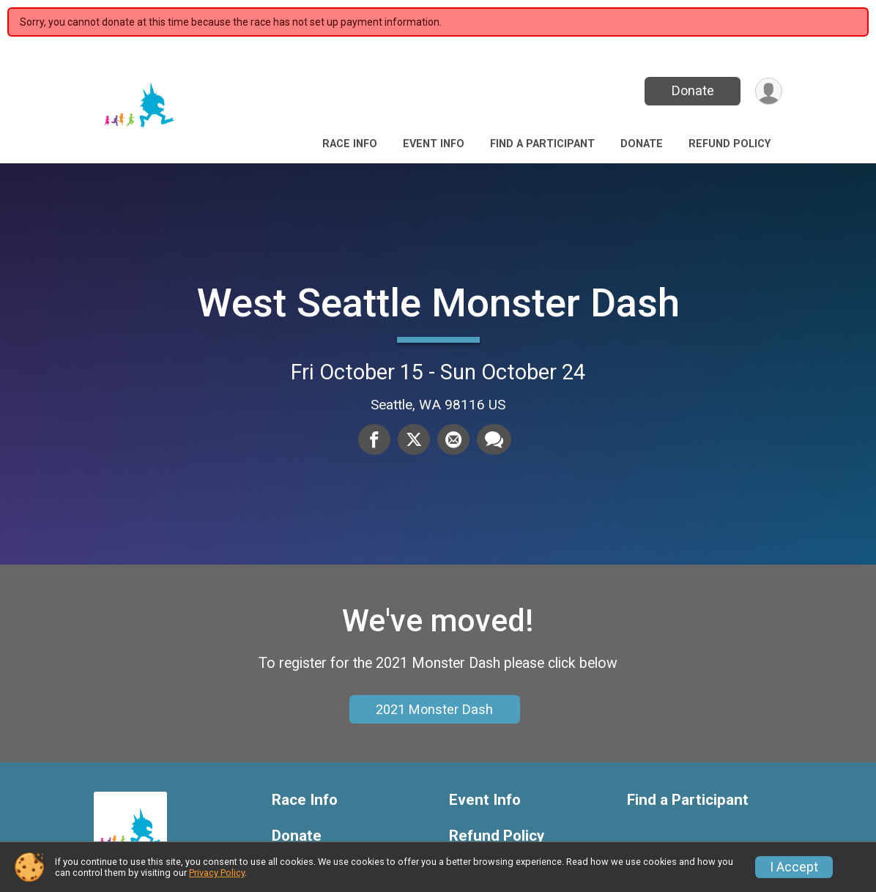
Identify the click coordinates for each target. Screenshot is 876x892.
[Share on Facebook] (374, 439)
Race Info (349, 144)
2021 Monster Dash (434, 709)
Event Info (433, 144)
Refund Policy (729, 144)
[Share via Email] (453, 439)
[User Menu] (768, 91)
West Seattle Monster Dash (438, 303)
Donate (693, 90)
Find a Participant (542, 144)
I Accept (794, 867)
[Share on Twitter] (414, 439)
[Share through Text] (494, 439)
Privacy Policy (217, 872)
